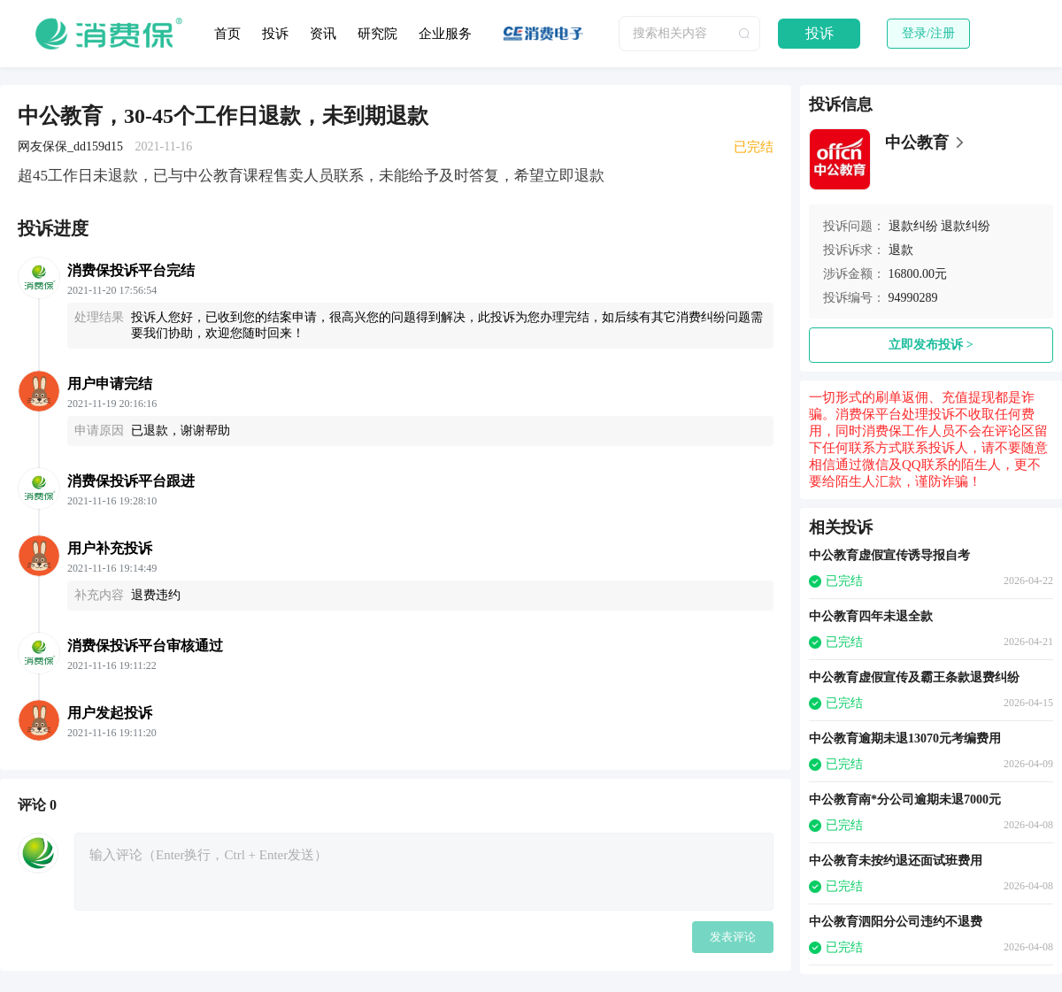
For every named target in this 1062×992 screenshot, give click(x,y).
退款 (901, 250)
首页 (227, 34)
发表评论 (733, 936)
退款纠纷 (913, 226)
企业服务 (445, 34)
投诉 (275, 34)
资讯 (323, 34)
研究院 (377, 34)
